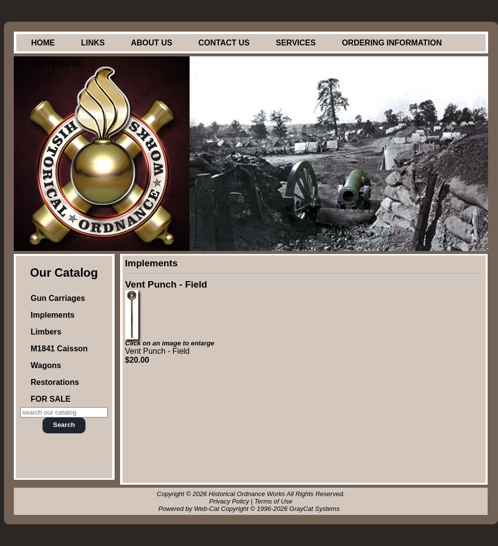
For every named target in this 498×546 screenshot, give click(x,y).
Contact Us (224, 43)
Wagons (46, 365)
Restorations (55, 382)
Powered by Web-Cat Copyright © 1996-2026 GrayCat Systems (250, 508)
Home (43, 43)
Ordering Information (392, 43)
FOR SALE (51, 399)
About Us (151, 43)
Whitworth (56, 64)
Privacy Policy (229, 501)
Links (93, 43)
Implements (53, 315)
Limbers (46, 332)
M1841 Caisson (59, 348)
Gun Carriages (58, 298)
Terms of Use (273, 501)
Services (296, 43)
